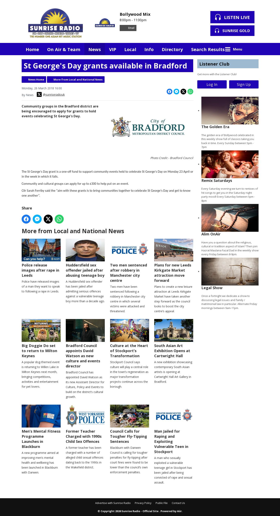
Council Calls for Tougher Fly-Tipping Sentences (129, 424)
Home (32, 49)
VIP (112, 49)
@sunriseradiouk (51, 94)
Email (128, 28)
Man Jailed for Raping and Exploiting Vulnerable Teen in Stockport (173, 429)
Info (149, 49)
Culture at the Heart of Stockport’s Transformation (129, 338)
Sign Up (244, 84)
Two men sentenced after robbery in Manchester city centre (129, 260)
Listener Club (214, 64)
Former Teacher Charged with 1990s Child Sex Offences (85, 424)
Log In (211, 84)
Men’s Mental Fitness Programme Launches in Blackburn (41, 427)
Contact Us (178, 503)
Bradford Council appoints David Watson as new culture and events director (85, 343)
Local (130, 49)
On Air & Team (63, 49)
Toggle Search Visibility (252, 49)
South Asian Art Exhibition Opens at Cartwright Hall (173, 338)
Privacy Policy (143, 503)
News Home (36, 79)
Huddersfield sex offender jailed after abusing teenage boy (85, 258)
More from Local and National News (78, 79)
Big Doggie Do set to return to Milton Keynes (41, 338)
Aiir (179, 511)
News (94, 49)
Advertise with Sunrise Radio (113, 503)
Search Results (208, 49)
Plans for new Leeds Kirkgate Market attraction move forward (173, 260)
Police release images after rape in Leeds (41, 258)
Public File (162, 503)
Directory (172, 49)
